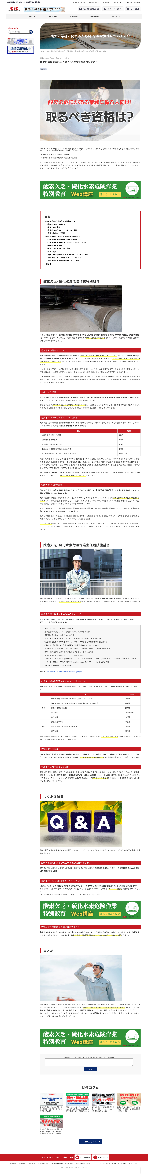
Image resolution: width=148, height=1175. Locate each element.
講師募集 (32, 1163)
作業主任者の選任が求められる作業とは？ (64, 239)
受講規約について (44, 1163)
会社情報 (13, 1163)
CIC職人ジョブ (117, 2)
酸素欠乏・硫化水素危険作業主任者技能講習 (63, 236)
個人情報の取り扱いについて (86, 1163)
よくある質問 (51, 251)
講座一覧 (32, 16)
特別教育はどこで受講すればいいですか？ (64, 257)
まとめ (48, 264)
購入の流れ (74, 16)
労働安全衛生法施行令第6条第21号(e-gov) (63, 671)
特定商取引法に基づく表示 (63, 1163)
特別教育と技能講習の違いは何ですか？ (63, 260)
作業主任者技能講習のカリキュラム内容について (67, 242)
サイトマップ (133, 1163)
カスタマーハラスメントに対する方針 (112, 1163)
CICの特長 (53, 16)
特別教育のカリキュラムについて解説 (63, 230)
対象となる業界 (54, 227)
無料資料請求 (95, 16)
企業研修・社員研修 (79, 2)
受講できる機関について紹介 (59, 248)
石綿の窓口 (105, 2)
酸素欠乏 (43, 69)
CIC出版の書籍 (92, 2)
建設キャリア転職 (132, 2)
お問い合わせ (116, 16)
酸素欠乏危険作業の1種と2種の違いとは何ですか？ (68, 254)
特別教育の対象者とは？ (57, 224)
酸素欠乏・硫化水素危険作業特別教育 (60, 221)
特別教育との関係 (55, 245)
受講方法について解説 (56, 233)
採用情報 (22, 1163)
